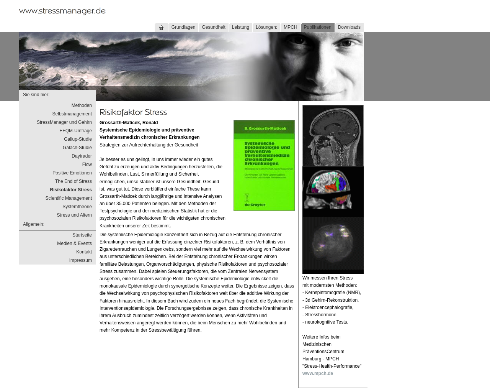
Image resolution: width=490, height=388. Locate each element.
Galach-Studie (77, 147)
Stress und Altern (74, 215)
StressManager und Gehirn (64, 122)
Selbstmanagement (72, 114)
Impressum (80, 260)
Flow (87, 164)
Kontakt (84, 252)
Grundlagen (184, 27)
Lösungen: (266, 27)
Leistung (240, 27)
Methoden (82, 105)
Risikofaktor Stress (71, 189)
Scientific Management (69, 198)
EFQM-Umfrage (75, 130)
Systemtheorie (77, 206)
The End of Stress (73, 181)
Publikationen (318, 27)
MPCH (290, 27)
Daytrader (82, 156)
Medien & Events (74, 243)
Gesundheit (213, 27)
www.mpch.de (317, 373)
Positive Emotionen (72, 173)
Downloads (349, 27)
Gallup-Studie (78, 139)
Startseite (82, 235)
